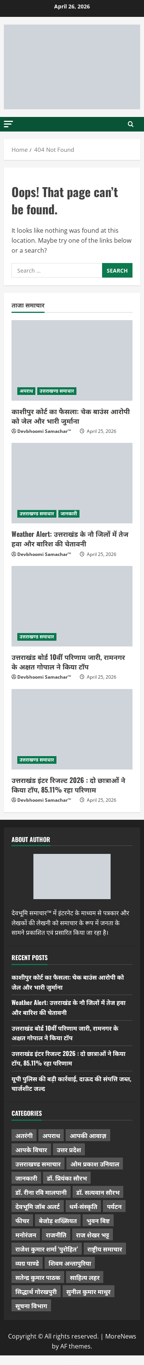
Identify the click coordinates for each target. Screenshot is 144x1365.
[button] (8, 123)
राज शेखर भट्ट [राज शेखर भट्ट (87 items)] (92, 1234)
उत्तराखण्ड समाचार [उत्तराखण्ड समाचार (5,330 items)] (38, 1163)
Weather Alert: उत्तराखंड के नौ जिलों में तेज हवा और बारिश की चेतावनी (70, 538)
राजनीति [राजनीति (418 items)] (56, 1234)
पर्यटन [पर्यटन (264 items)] (114, 1206)
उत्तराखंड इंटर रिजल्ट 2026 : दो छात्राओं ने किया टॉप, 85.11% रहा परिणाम (68, 784)
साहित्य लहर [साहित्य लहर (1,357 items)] (84, 1277)
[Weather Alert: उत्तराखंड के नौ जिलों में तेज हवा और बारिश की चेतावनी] (72, 483)
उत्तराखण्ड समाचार (57, 391)
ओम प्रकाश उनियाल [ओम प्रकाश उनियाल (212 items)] (94, 1163)
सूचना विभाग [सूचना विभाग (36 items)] (31, 1305)
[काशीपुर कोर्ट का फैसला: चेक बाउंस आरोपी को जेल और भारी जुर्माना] (72, 360)
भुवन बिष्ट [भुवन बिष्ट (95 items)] (98, 1220)
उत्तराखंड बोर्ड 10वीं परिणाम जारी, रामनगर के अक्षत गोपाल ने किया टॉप (68, 661)
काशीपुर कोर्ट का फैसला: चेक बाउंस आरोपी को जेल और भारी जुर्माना (71, 416)
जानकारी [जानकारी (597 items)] (26, 1177)
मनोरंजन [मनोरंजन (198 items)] (25, 1234)
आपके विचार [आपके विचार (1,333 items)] (31, 1149)
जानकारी (69, 513)
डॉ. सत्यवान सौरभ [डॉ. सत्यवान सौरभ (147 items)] (98, 1192)
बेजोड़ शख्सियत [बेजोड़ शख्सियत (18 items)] (58, 1220)
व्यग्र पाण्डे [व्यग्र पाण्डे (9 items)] (27, 1263)
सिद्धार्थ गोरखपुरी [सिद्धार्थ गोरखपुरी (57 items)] (36, 1291)
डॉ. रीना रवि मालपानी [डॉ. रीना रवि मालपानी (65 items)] (41, 1192)
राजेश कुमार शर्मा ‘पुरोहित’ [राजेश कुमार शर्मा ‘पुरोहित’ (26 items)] (46, 1248)
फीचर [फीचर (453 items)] (22, 1220)
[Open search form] (131, 124)
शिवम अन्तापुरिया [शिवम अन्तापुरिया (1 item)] (69, 1263)
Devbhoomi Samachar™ (44, 431)
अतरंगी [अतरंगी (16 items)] (24, 1135)
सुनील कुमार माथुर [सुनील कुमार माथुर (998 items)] (88, 1291)
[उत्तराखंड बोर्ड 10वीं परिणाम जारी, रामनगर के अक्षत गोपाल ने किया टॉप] (72, 606)
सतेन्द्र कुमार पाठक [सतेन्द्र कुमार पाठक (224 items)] (37, 1277)
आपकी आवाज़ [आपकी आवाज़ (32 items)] (88, 1135)
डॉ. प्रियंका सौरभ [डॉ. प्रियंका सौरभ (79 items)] (67, 1177)
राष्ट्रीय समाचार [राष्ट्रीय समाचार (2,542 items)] (105, 1248)
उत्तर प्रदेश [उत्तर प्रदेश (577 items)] (69, 1149)
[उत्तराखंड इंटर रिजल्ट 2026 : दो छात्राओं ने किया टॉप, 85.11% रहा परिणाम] (72, 729)
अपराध (26, 391)
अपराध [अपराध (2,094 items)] (51, 1135)
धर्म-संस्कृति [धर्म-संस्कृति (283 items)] (84, 1206)
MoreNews (120, 1336)
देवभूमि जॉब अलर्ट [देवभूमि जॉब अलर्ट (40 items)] (37, 1206)
